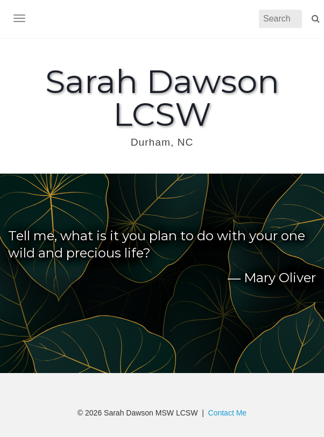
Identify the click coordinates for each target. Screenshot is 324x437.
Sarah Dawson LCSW (162, 98)
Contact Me (227, 413)
